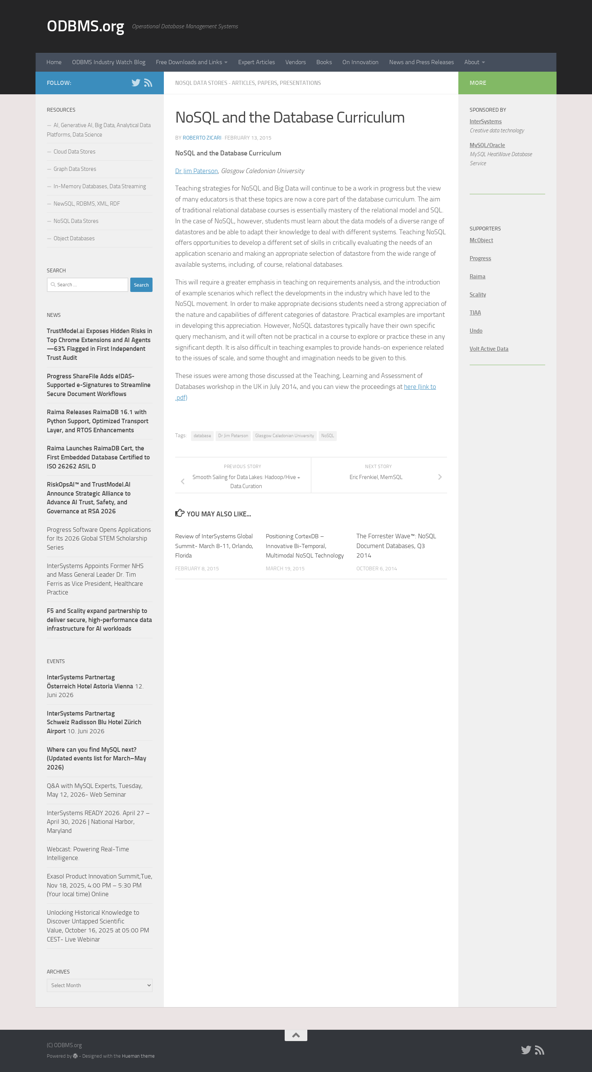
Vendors (295, 62)
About (471, 62)
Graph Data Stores (75, 169)
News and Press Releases (421, 62)
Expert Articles (256, 62)
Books (324, 62)
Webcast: (60, 849)
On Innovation (360, 62)
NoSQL (327, 435)
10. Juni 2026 (94, 722)
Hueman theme (138, 1056)
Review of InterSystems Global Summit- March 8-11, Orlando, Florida (214, 545)
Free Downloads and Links (189, 62)
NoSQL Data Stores (76, 221)
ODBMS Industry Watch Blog (108, 62)
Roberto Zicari (202, 137)
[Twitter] (135, 82)
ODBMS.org (85, 26)
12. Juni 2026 (95, 686)
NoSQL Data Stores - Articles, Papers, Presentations (255, 82)
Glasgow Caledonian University (284, 435)
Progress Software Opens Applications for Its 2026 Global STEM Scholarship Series (99, 538)
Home (54, 62)
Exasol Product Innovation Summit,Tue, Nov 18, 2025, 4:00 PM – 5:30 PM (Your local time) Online (100, 885)
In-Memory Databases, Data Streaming (100, 186)
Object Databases (74, 238)
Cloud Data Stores (75, 151)
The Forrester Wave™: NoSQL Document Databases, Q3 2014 (396, 545)
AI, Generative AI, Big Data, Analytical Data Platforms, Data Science (99, 130)
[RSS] (148, 82)
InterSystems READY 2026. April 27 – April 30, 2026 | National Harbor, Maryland (98, 821)
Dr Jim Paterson (197, 170)
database (202, 435)
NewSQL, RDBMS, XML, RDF (87, 203)
